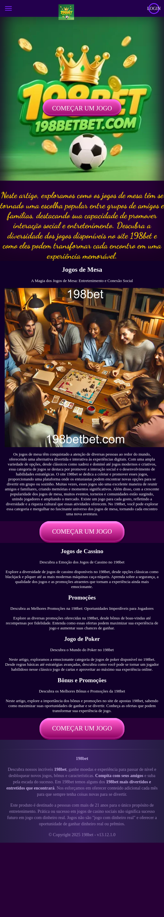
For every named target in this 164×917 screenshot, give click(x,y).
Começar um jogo (82, 108)
